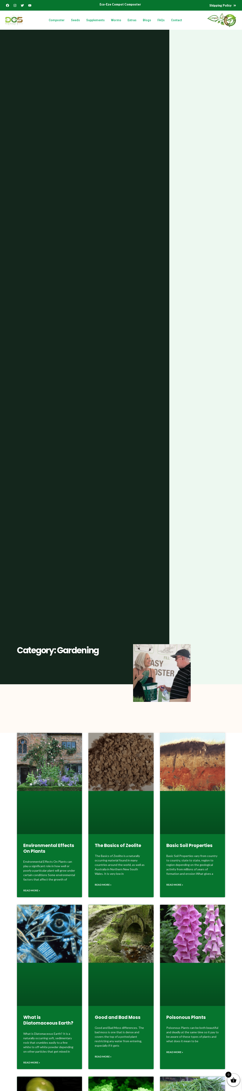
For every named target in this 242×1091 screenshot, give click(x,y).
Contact (176, 20)
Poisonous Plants (186, 1017)
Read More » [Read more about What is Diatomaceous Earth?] (31, 1062)
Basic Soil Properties (189, 845)
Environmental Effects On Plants (48, 848)
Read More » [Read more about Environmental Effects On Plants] (31, 890)
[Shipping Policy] (234, 5)
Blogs (147, 20)
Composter (57, 20)
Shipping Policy (220, 5)
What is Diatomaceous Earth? (48, 1020)
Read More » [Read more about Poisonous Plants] (174, 1052)
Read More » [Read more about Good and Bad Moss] (103, 1056)
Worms (116, 20)
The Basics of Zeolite (118, 845)
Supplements (95, 20)
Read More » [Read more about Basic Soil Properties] (174, 884)
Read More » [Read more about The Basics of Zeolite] (103, 884)
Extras (132, 20)
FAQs (161, 20)
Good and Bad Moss (117, 1017)
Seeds (75, 20)
